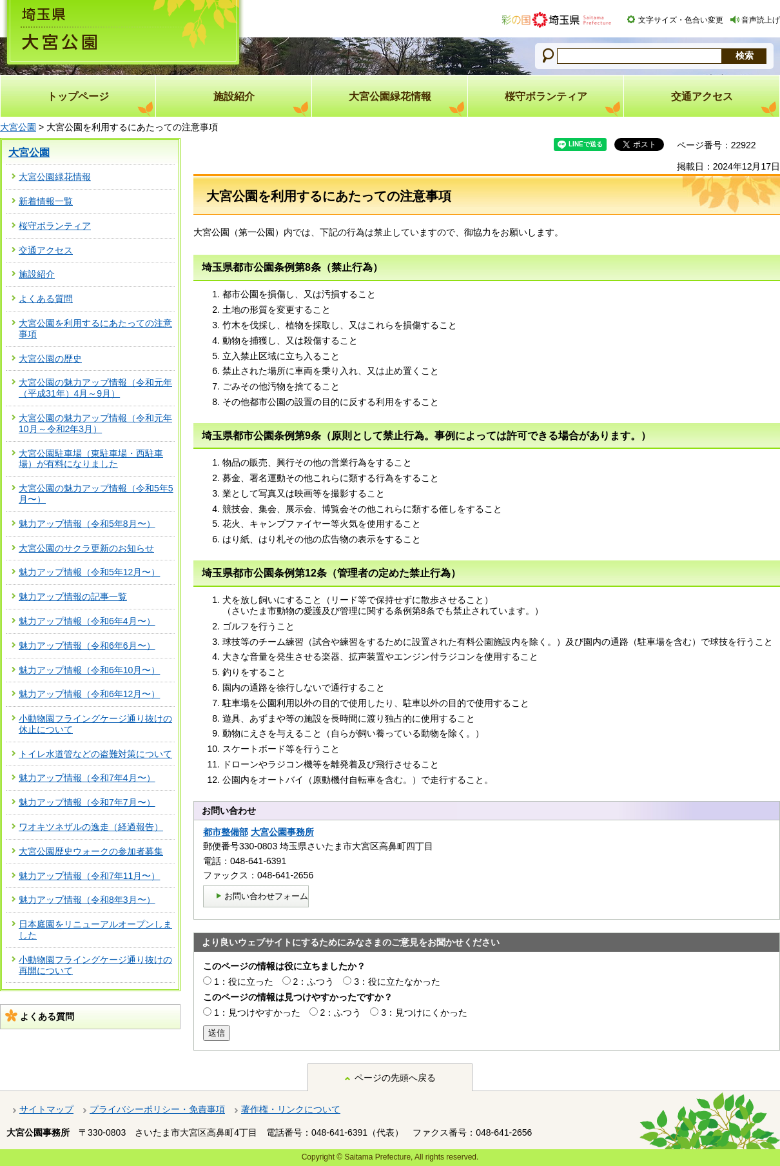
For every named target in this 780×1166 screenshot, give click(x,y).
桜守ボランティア (55, 226)
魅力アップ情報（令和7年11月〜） (89, 876)
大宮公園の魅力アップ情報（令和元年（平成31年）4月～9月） (95, 388)
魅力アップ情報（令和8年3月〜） (87, 899)
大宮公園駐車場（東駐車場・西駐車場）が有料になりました (91, 458)
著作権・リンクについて (290, 1109)
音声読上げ (760, 20)
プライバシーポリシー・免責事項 (157, 1109)
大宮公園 (18, 127)
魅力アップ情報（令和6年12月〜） (89, 694)
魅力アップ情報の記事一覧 (73, 596)
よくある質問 (46, 298)
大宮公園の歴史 (50, 358)
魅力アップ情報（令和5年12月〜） (89, 572)
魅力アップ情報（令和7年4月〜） (87, 778)
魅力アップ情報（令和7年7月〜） (87, 802)
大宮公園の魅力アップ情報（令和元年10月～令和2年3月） (95, 423)
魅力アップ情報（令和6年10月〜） (89, 670)
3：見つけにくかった (424, 1012)
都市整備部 (225, 832)
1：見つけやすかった (257, 1012)
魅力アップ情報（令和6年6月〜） (87, 645)
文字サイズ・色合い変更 (680, 20)
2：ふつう (314, 981)
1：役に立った (243, 981)
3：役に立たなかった (397, 981)
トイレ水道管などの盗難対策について (95, 754)
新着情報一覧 (46, 201)
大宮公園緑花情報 (55, 177)
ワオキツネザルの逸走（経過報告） (91, 827)
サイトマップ (46, 1109)
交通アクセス (46, 250)
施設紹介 (37, 274)
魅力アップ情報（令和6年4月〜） (87, 621)
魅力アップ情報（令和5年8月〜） (87, 524)
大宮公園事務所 (282, 832)
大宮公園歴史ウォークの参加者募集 (91, 851)
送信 (216, 1033)
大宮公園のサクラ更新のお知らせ (86, 548)
